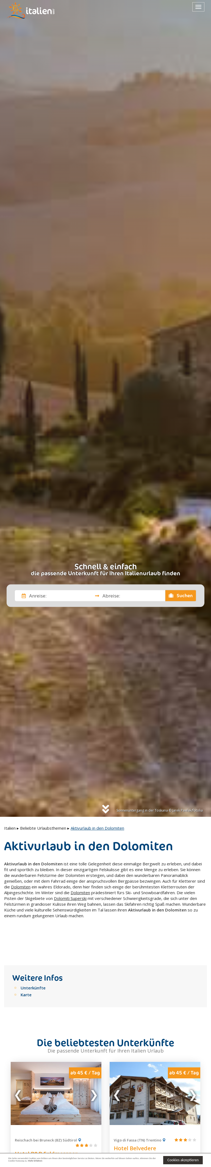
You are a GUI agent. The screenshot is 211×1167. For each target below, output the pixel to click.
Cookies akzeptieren (183, 1159)
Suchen (181, 596)
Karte (26, 970)
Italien (10, 828)
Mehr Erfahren (123, 1162)
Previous (18, 1068)
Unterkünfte (33, 963)
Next (94, 1068)
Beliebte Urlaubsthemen (43, 828)
